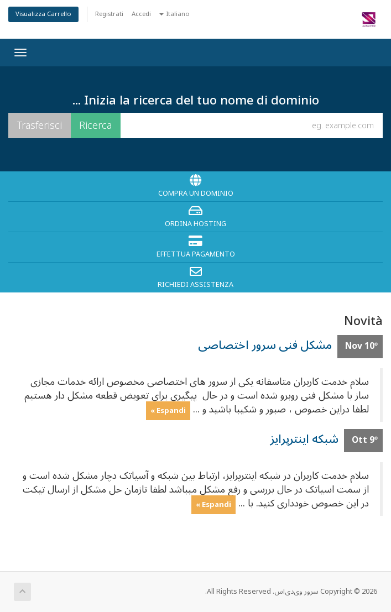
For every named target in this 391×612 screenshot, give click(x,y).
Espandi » (168, 410)
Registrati (109, 14)
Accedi (141, 14)
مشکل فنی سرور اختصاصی (265, 345)
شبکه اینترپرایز (304, 439)
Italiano (174, 14)
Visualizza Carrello (43, 14)
